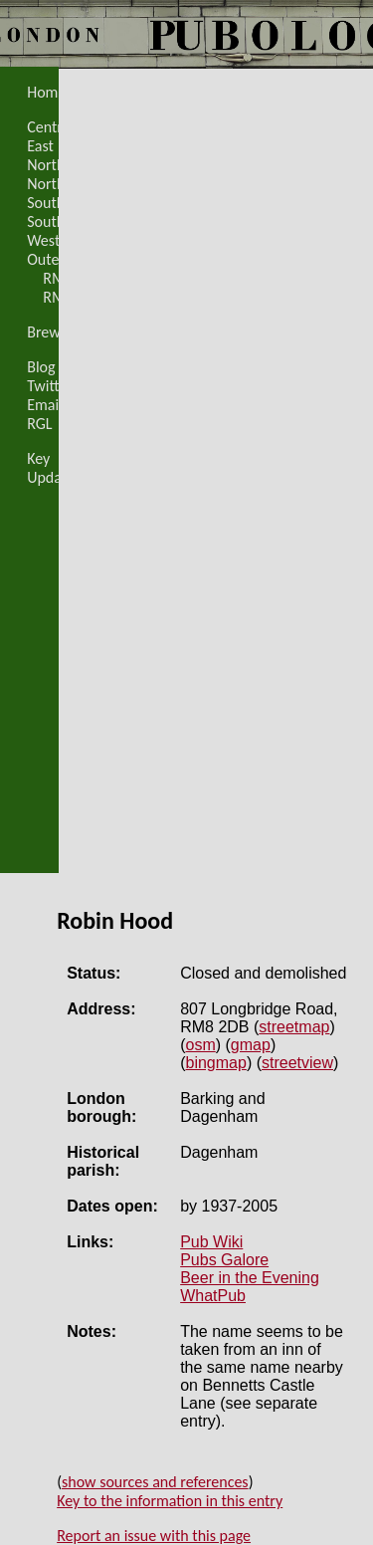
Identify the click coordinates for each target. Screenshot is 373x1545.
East (40, 145)
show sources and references (155, 1481)
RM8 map (74, 297)
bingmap (216, 1062)
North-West (64, 183)
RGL (39, 423)
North (46, 164)
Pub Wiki (211, 1241)
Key (38, 458)
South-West (64, 221)
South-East (61, 202)
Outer (46, 259)
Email (45, 404)
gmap (251, 1044)
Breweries (59, 332)
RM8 (58, 278)
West (43, 240)
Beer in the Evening (249, 1277)
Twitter (50, 385)
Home (46, 92)
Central (50, 126)
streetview (297, 1062)
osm (201, 1044)
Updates (54, 477)
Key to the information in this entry (169, 1500)
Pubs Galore (224, 1259)
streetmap (294, 1026)
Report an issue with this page (154, 1535)
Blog (41, 366)
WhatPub (213, 1295)
